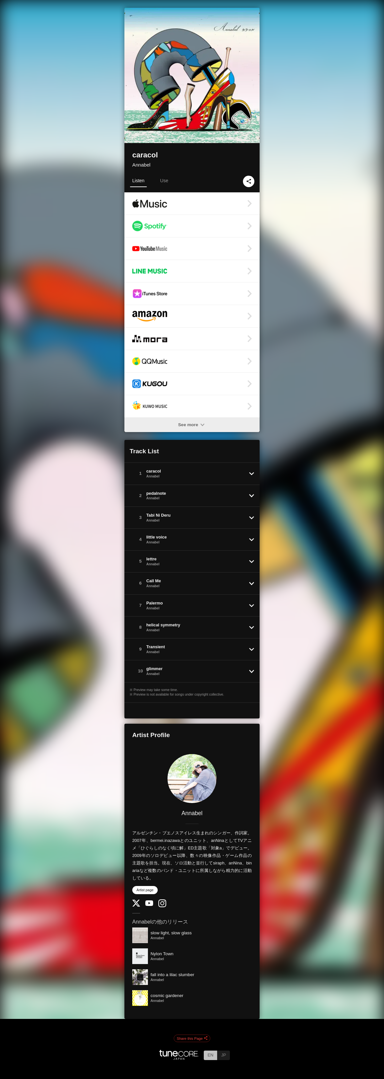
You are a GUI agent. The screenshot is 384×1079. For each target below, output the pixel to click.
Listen (138, 180)
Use (164, 180)
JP (223, 1055)
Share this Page (192, 1038)
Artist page (144, 890)
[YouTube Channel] (149, 904)
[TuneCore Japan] (179, 1058)
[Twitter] (136, 905)
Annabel (141, 165)
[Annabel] (192, 778)
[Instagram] (162, 905)
